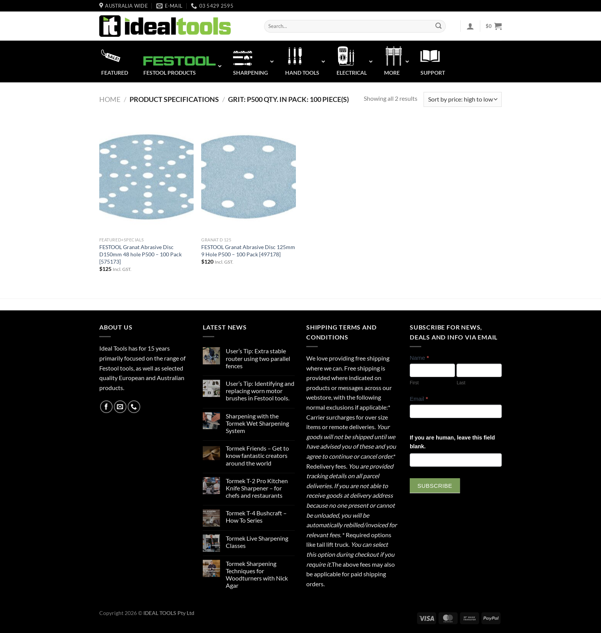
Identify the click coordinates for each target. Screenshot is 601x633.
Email (419, 398)
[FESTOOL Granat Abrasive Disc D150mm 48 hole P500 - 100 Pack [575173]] (146, 177)
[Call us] (134, 406)
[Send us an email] (120, 406)
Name (419, 357)
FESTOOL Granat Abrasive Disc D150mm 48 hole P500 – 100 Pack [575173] (140, 254)
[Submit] (438, 26)
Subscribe (434, 485)
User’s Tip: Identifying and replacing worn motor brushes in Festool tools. (260, 391)
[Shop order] (463, 99)
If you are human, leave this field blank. (452, 442)
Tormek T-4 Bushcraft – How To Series (256, 516)
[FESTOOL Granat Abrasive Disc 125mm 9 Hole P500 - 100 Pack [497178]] (248, 177)
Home (109, 99)
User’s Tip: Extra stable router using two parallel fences (258, 358)
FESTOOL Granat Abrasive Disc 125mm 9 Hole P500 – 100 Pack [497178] (248, 250)
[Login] (470, 26)
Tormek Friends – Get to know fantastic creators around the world (257, 455)
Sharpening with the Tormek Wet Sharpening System (257, 423)
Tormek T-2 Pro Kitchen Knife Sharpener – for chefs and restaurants (257, 488)
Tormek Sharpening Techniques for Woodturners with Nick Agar (257, 574)
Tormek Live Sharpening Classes (257, 542)
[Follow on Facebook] (106, 406)
